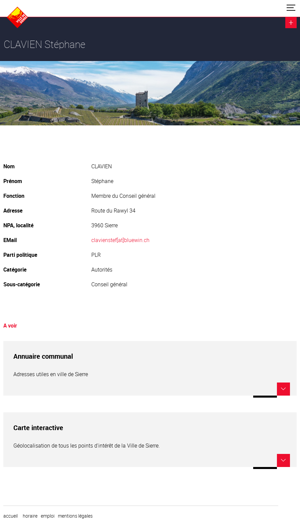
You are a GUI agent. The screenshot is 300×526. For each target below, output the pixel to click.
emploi (48, 516)
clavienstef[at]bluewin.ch (120, 240)
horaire (30, 516)
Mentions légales (75, 516)
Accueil (10, 516)
